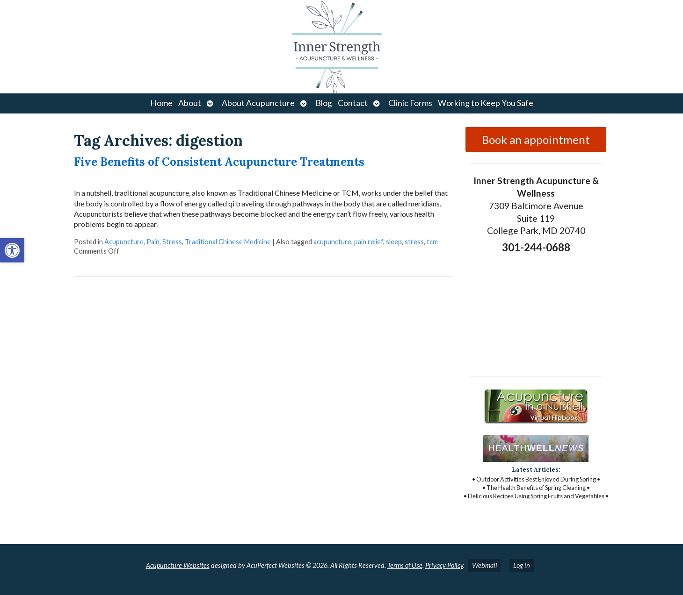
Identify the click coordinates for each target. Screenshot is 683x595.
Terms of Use (404, 565)
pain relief (368, 242)
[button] (12, 250)
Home (161, 103)
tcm (432, 242)
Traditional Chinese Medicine (228, 242)
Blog (323, 103)
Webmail (484, 565)
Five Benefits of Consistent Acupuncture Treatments (219, 162)
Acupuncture (124, 242)
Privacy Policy (444, 565)
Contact (353, 103)
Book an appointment (536, 139)
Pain (153, 242)
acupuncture (332, 242)
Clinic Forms (410, 103)
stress (414, 242)
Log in (521, 565)
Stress (172, 242)
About (189, 103)
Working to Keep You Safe (485, 103)
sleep (394, 242)
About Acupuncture (258, 103)
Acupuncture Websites (178, 565)
